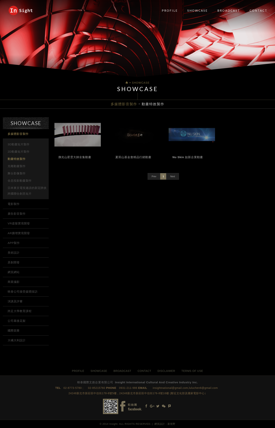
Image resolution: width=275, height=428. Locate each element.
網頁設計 (159, 423)
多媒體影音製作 (18, 133)
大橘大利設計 (17, 340)
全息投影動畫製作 (20, 180)
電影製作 (14, 204)
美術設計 (14, 252)
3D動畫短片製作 (19, 144)
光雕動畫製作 (17, 166)
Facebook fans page (131, 406)
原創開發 (14, 262)
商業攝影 (14, 281)
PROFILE (170, 10)
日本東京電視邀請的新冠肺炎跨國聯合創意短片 (27, 190)
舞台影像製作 (17, 173)
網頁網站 (14, 272)
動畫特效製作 (17, 158)
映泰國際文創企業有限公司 (20, 10)
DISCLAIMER (166, 370)
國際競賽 (14, 330)
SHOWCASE (197, 10)
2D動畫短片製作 (19, 151)
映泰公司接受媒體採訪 (23, 291)
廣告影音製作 (17, 213)
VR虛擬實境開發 (19, 223)
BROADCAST (228, 10)
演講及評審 (15, 301)
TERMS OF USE (192, 370)
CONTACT (258, 10)
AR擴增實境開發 (19, 233)
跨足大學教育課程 (20, 311)
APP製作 (14, 242)
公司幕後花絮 (17, 320)
